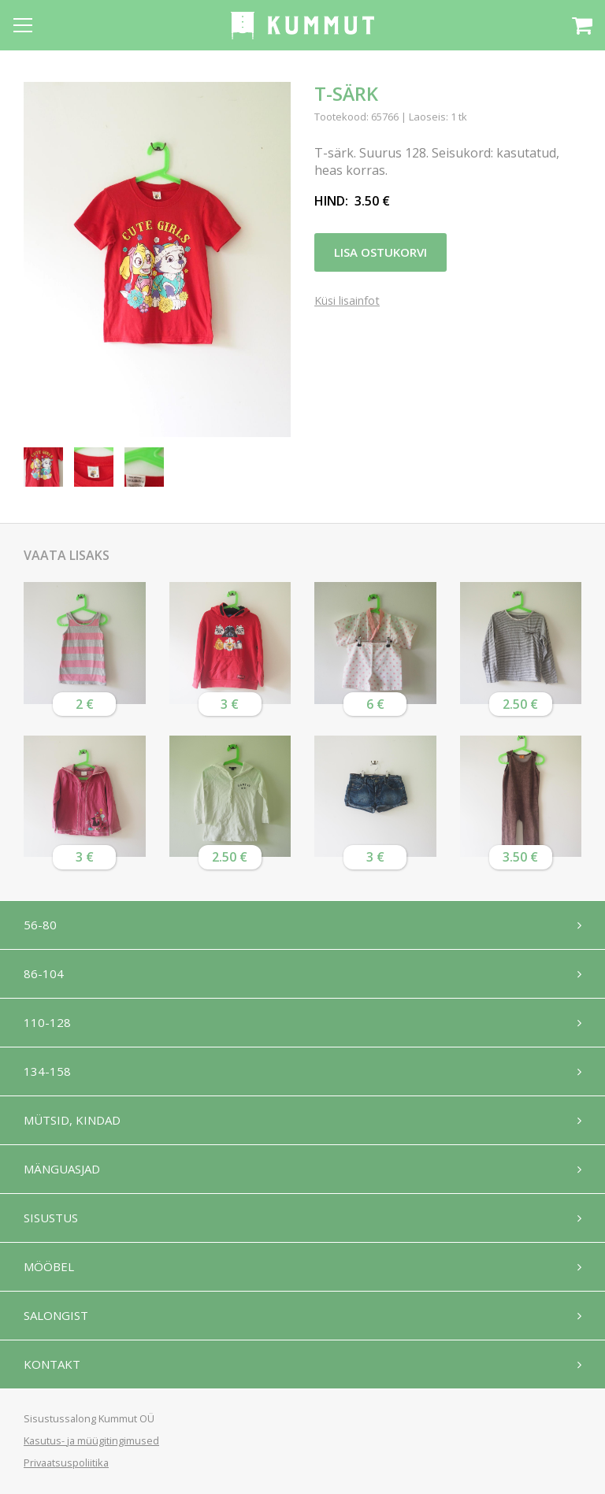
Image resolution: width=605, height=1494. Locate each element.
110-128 (47, 1022)
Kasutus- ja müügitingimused (91, 1440)
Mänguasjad (62, 1169)
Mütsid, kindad (72, 1120)
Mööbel (49, 1266)
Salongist (56, 1315)
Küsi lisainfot (347, 301)
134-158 (47, 1071)
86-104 (44, 973)
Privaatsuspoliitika (66, 1462)
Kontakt (52, 1364)
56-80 (40, 924)
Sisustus (51, 1217)
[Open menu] (22, 25)
